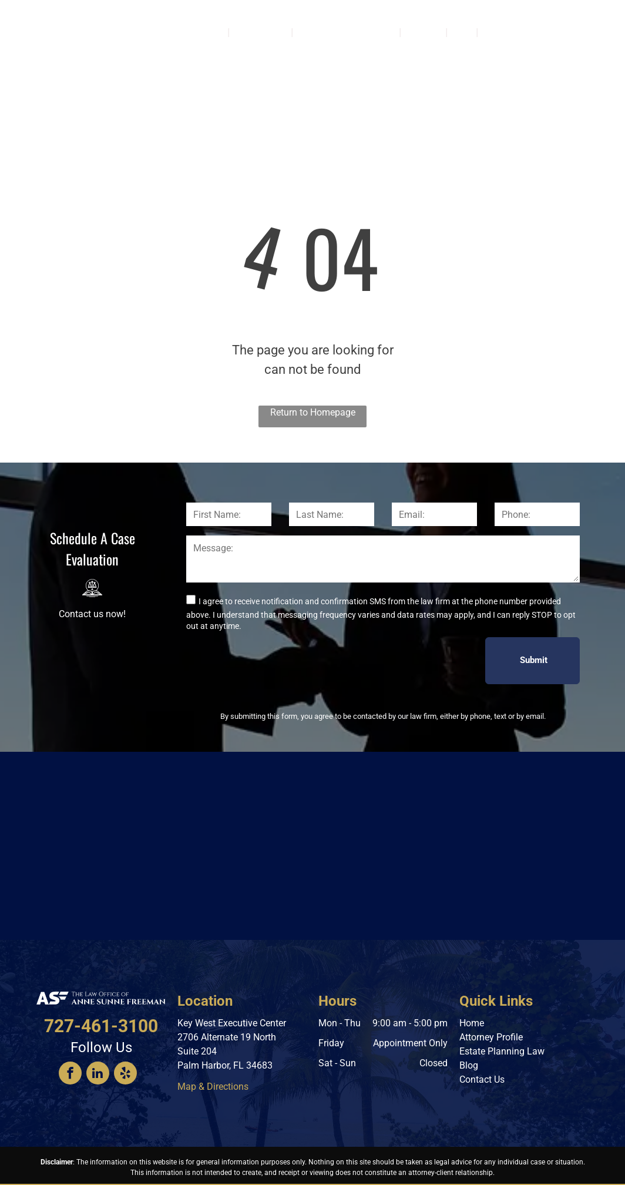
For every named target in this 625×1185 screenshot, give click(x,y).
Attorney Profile (491, 1037)
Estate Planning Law (502, 1051)
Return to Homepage (312, 412)
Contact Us (482, 1079)
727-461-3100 (583, 50)
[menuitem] (212, 32)
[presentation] (275, 660)
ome (475, 1023)
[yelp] (125, 1074)
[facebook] (70, 1074)
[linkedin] (97, 1074)
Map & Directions (212, 1086)
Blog (468, 1065)
